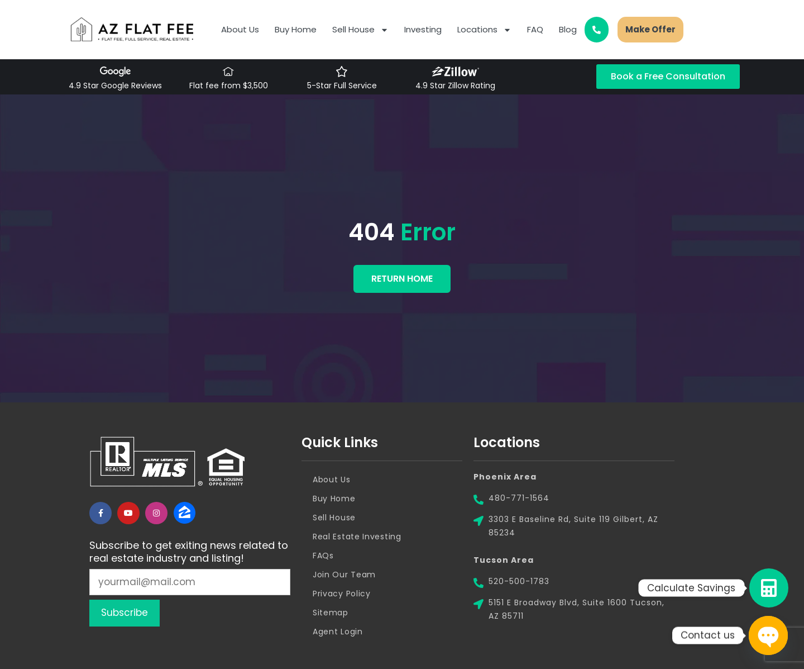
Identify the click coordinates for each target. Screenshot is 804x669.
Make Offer (650, 29)
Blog (568, 29)
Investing (423, 29)
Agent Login (338, 631)
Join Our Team (344, 574)
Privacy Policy (342, 593)
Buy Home (296, 29)
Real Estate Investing (357, 536)
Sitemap (330, 612)
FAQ (535, 29)
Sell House (360, 30)
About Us (240, 29)
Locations (484, 30)
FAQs (323, 555)
